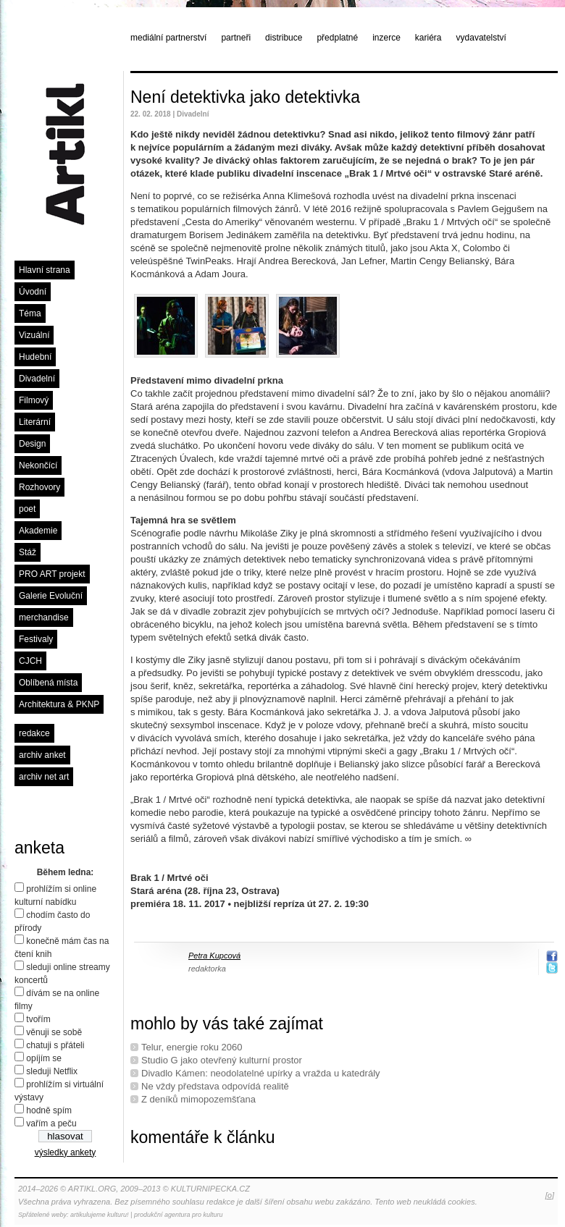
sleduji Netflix (52, 1071)
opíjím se (44, 1058)
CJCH (30, 661)
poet (27, 509)
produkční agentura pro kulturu (178, 1214)
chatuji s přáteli (55, 1045)
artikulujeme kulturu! (99, 1214)
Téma (30, 313)
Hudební (35, 357)
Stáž (27, 552)
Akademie (38, 531)
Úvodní (32, 292)
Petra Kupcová (214, 955)
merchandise (44, 617)
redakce (34, 733)
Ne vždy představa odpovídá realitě (215, 1086)
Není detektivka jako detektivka (245, 97)
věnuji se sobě (54, 1032)
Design (32, 444)
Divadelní (37, 379)
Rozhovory (39, 487)
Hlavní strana (44, 270)
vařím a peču (51, 1123)
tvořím (38, 1019)
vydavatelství (481, 38)
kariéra (428, 38)
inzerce (386, 38)
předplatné (337, 38)
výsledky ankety (65, 1152)
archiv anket (42, 755)
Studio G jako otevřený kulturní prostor (221, 1060)
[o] (549, 1195)
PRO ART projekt (52, 574)
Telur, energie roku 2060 (191, 1047)
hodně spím (49, 1110)
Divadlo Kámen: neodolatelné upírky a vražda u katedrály (260, 1073)
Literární (35, 422)
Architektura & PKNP (59, 704)
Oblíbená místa (48, 683)
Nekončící (38, 465)
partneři (236, 38)
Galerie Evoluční (51, 596)
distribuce (283, 38)
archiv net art (44, 777)
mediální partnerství (168, 38)
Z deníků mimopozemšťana (198, 1099)
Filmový (34, 400)
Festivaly (36, 639)
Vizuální (34, 335)
